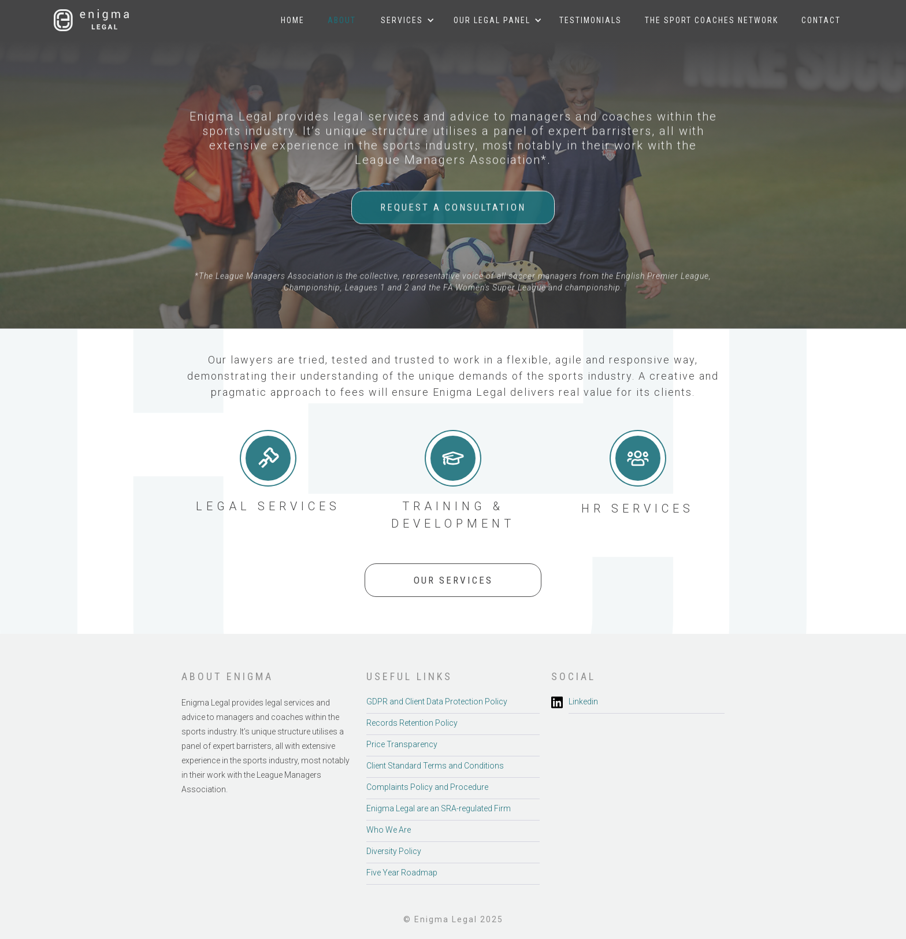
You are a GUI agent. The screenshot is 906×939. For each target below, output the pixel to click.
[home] (91, 20)
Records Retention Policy (412, 723)
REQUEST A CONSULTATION (453, 207)
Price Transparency (401, 744)
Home (293, 20)
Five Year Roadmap (401, 872)
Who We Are (388, 829)
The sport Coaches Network (711, 20)
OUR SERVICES (453, 580)
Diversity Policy (393, 851)
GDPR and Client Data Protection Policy (436, 701)
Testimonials (590, 20)
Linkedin (583, 701)
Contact (821, 20)
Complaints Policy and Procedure (427, 787)
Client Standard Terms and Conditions (435, 765)
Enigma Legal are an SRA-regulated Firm (438, 808)
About (342, 20)
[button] (402, 20)
